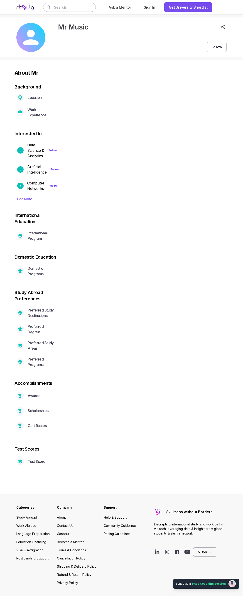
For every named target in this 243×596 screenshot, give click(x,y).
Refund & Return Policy (74, 574)
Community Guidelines (120, 525)
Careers (63, 534)
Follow (53, 150)
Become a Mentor (70, 542)
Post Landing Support (32, 558)
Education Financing (31, 542)
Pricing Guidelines (117, 534)
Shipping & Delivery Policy (76, 566)
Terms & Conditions (71, 550)
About (61, 517)
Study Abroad (26, 517)
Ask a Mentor (119, 7)
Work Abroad (26, 525)
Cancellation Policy (71, 558)
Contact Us (65, 525)
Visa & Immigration (29, 550)
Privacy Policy (67, 583)
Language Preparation (33, 534)
